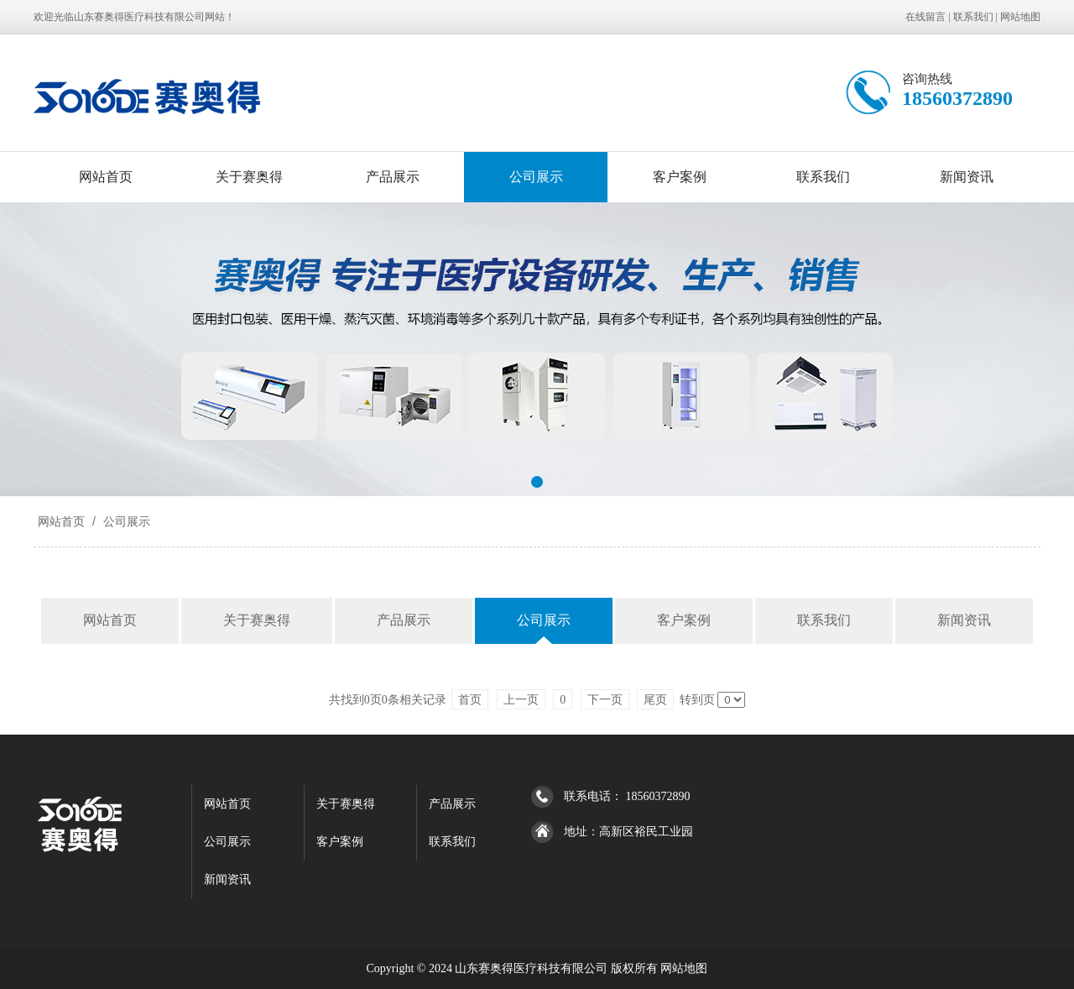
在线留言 (925, 17)
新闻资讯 (966, 177)
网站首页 (106, 177)
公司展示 (536, 177)
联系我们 (973, 17)
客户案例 (679, 177)
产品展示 (393, 177)
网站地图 (1020, 17)
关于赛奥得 (249, 177)
